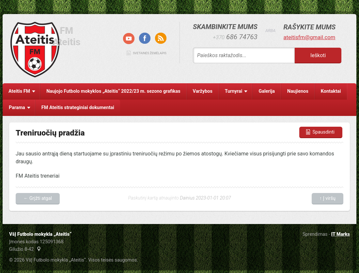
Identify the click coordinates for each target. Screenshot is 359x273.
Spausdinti (320, 132)
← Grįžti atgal (37, 198)
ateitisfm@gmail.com (309, 37)
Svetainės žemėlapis (149, 53)
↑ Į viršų (328, 198)
